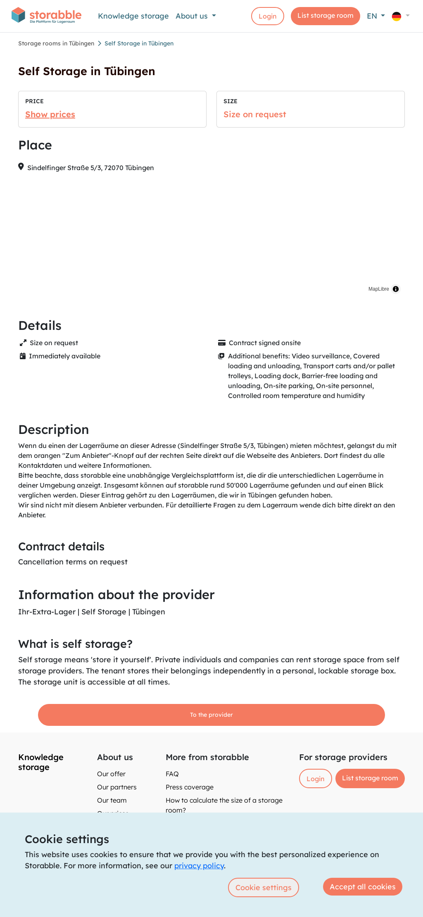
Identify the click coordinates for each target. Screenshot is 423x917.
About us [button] (193, 16)
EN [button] (373, 16)
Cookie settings (263, 887)
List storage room (325, 15)
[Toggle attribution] (396, 289)
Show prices (50, 114)
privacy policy (199, 865)
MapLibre (378, 289)
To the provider (211, 714)
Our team (112, 800)
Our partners (117, 787)
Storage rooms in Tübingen (56, 43)
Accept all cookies (363, 886)
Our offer (111, 774)
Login (268, 16)
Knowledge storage (133, 16)
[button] (400, 16)
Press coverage (190, 787)
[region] (211, 238)
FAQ (172, 774)
